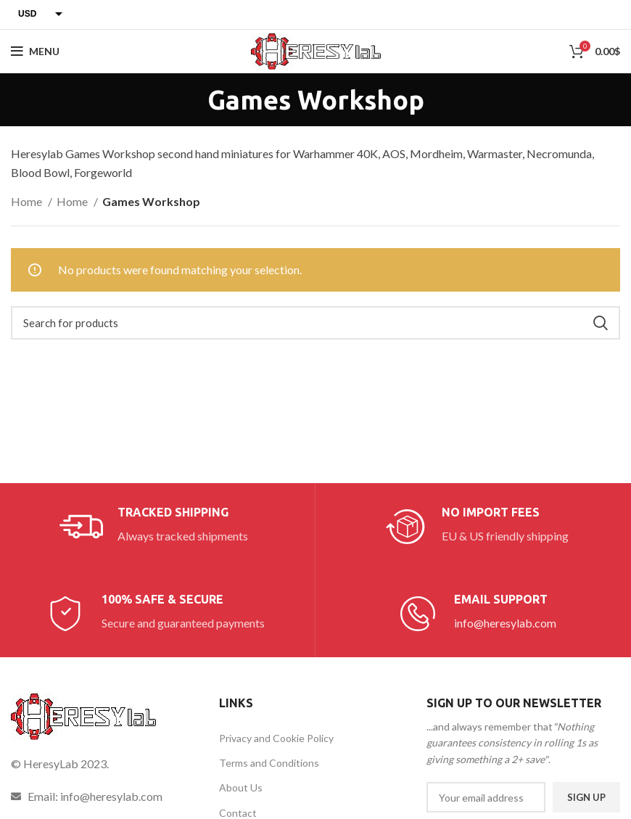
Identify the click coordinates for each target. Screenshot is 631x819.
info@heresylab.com (505, 623)
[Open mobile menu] (35, 51)
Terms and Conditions (269, 763)
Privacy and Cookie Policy (276, 738)
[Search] (315, 322)
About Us (241, 787)
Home (27, 201)
